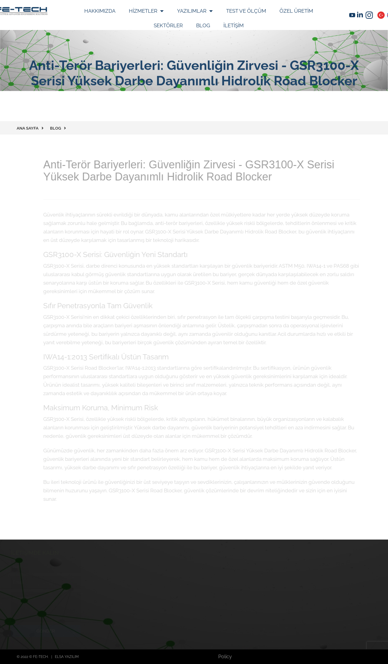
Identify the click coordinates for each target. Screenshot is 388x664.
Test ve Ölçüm (246, 11)
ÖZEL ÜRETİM (296, 11)
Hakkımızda (99, 11)
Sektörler (168, 25)
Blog (203, 25)
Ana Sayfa (27, 128)
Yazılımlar (192, 11)
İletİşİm (233, 25)
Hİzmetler (144, 11)
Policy (225, 656)
